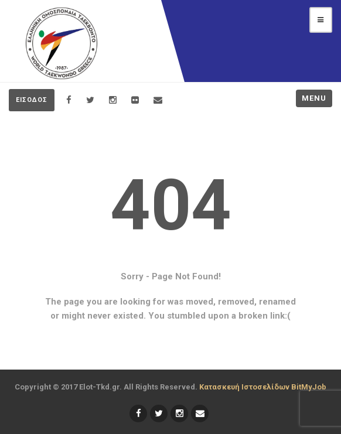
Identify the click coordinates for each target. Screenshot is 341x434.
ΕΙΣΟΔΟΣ (31, 100)
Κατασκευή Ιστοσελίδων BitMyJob (262, 386)
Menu (314, 98)
